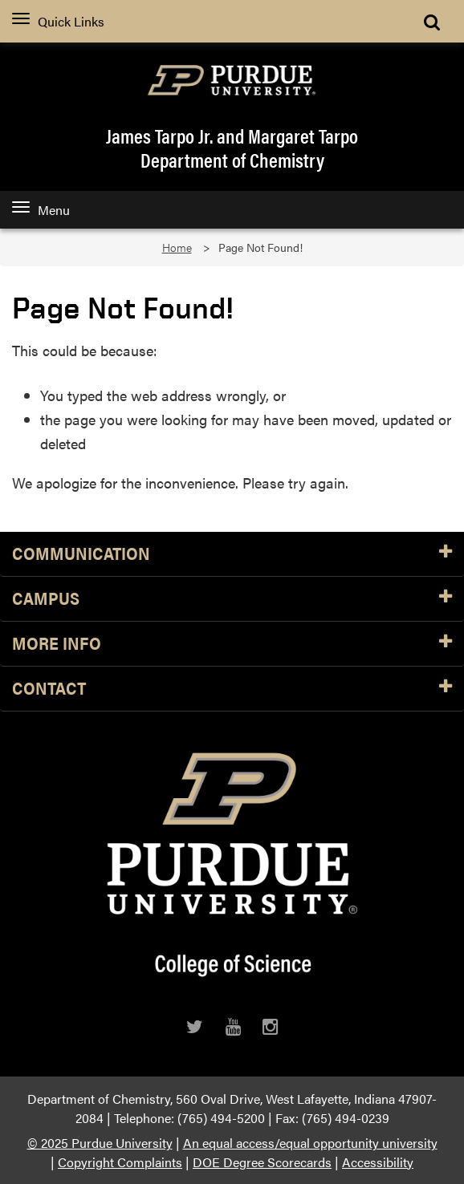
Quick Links (58, 21)
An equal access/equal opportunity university (310, 1142)
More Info (232, 644)
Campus (232, 599)
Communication (232, 554)
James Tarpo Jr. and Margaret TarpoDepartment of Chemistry (232, 148)
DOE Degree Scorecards (262, 1162)
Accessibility (377, 1162)
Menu (41, 210)
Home (177, 247)
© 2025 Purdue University (100, 1142)
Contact (232, 689)
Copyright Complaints (120, 1162)
